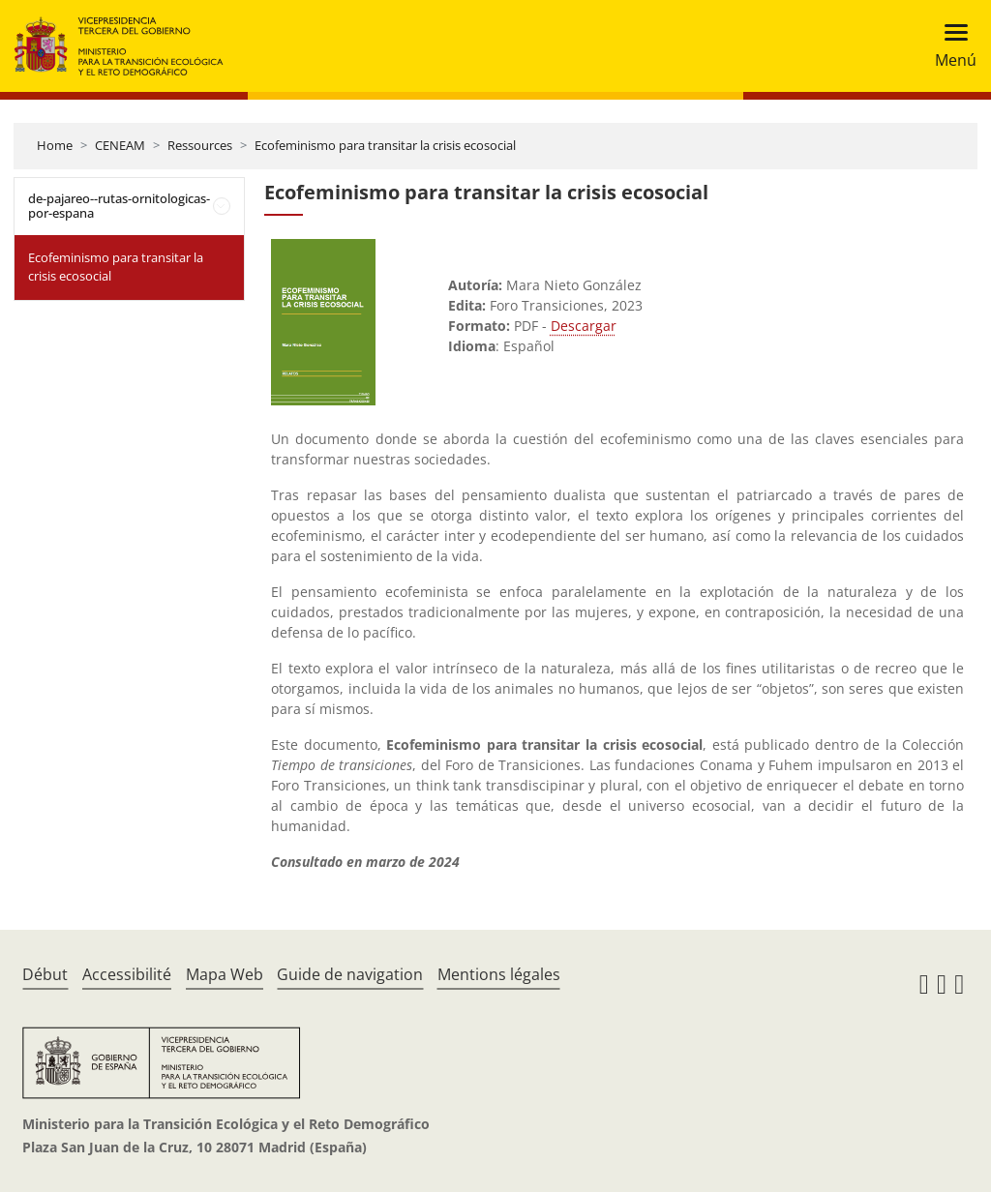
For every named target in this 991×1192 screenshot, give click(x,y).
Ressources (199, 145)
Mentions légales (498, 974)
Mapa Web (224, 974)
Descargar (583, 325)
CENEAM (120, 145)
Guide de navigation (350, 974)
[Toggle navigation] (949, 46)
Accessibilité (126, 974)
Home (55, 145)
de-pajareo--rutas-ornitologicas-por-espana (119, 206)
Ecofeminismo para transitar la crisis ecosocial (385, 145)
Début (45, 974)
